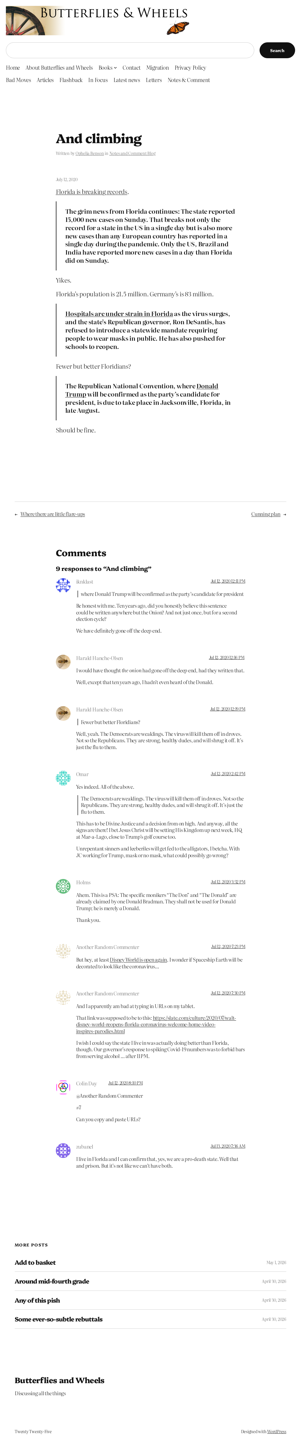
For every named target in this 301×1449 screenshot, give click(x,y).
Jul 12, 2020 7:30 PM (228, 993)
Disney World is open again (138, 959)
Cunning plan (265, 513)
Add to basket (35, 1262)
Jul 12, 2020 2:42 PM (228, 773)
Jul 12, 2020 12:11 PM (228, 581)
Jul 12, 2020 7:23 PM (228, 946)
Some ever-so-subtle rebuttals (58, 1319)
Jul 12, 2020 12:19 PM (227, 709)
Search (277, 50)
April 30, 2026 (274, 1281)
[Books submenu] (115, 67)
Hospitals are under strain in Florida (119, 313)
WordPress (276, 1431)
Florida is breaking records (92, 191)
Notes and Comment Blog (132, 153)
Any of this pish (37, 1300)
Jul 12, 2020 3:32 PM (228, 882)
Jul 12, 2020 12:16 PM (227, 657)
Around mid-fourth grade (52, 1281)
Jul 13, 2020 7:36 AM (227, 1146)
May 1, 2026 (276, 1262)
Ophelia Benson (90, 153)
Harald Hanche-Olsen (99, 657)
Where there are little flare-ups (53, 513)
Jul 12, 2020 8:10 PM (125, 1083)
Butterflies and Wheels (60, 1379)
